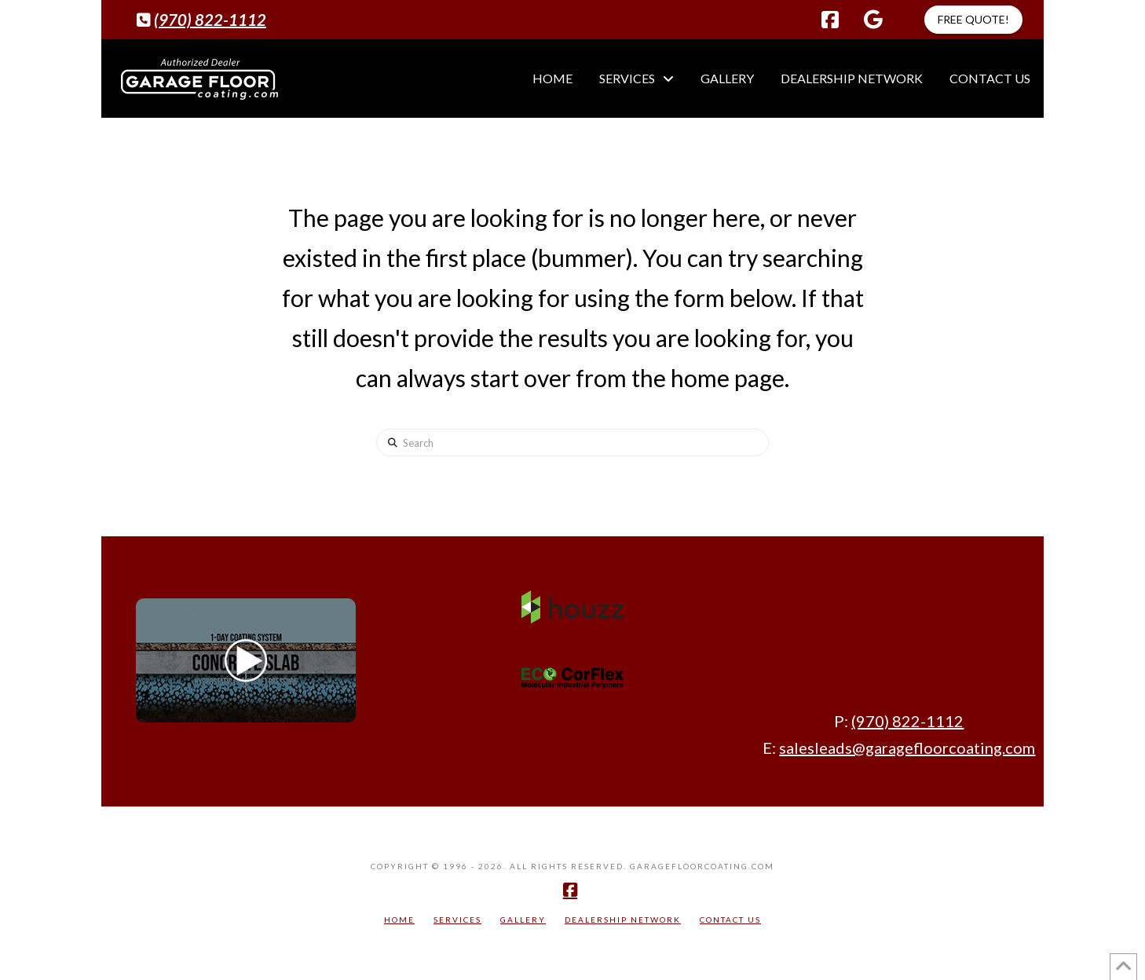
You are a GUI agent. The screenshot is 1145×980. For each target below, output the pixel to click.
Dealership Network (623, 919)
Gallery (523, 919)
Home (399, 919)
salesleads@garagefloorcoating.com (907, 747)
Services (457, 919)
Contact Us (730, 919)
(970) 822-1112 (210, 19)
